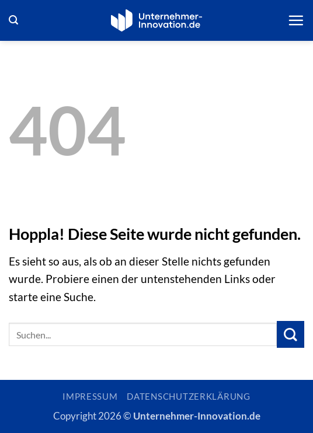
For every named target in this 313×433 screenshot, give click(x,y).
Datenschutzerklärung (189, 396)
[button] (13, 20)
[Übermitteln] (290, 334)
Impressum (90, 396)
